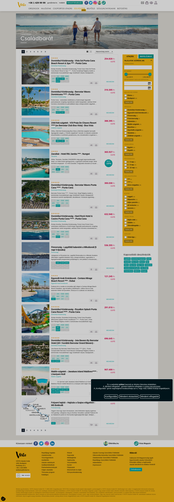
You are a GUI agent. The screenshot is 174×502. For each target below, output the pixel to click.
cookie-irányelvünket (152, 386)
